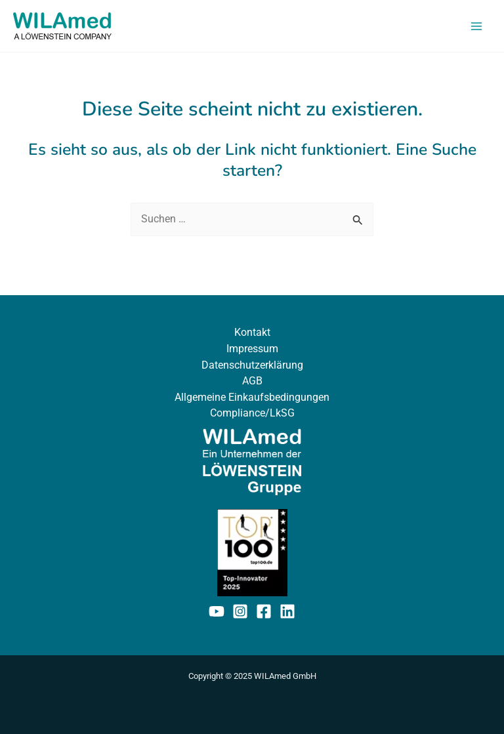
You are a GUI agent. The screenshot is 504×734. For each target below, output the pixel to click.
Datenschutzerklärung (252, 365)
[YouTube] (216, 611)
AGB (252, 381)
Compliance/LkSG (252, 413)
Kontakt (252, 332)
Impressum (252, 348)
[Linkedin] (287, 611)
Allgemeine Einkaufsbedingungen (252, 397)
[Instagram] (240, 611)
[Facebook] (264, 611)
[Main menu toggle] (476, 26)
